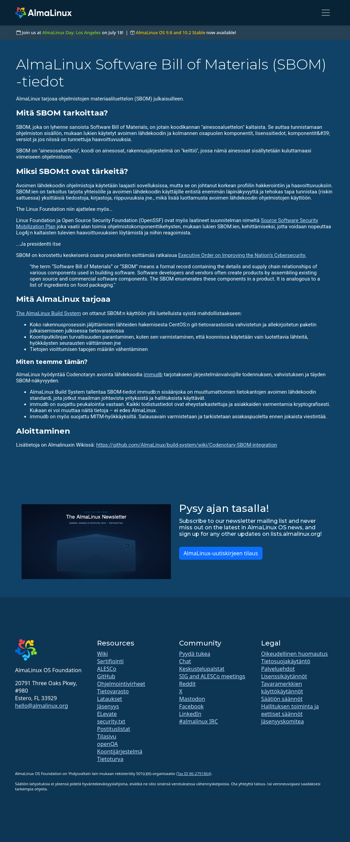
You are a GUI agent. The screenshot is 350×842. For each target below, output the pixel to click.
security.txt (111, 721)
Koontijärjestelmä (119, 751)
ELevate (107, 714)
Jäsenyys (108, 706)
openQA (107, 744)
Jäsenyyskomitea (282, 721)
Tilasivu (106, 736)
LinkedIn (190, 714)
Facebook (191, 706)
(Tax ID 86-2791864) (193, 773)
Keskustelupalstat (202, 669)
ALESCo (106, 669)
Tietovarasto (113, 691)
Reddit (187, 684)
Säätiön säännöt (281, 699)
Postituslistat (113, 729)
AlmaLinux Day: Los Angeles (71, 32)
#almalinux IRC (198, 721)
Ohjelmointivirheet (121, 684)
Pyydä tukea (194, 653)
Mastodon (192, 699)
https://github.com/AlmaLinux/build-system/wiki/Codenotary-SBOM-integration (186, 445)
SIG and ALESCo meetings (212, 676)
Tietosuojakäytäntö (285, 661)
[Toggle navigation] (326, 12)
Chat (185, 661)
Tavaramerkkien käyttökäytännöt (282, 687)
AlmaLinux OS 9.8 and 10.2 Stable (170, 32)
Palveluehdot (278, 669)
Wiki (102, 653)
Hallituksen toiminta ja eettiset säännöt (290, 710)
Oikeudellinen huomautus (294, 653)
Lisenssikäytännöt (284, 676)
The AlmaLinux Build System (48, 313)
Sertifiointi (110, 661)
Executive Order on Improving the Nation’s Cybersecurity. (242, 255)
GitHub (106, 676)
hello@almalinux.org (41, 705)
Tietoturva (110, 759)
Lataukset (109, 699)
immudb (153, 374)
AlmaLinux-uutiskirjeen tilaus (221, 553)
